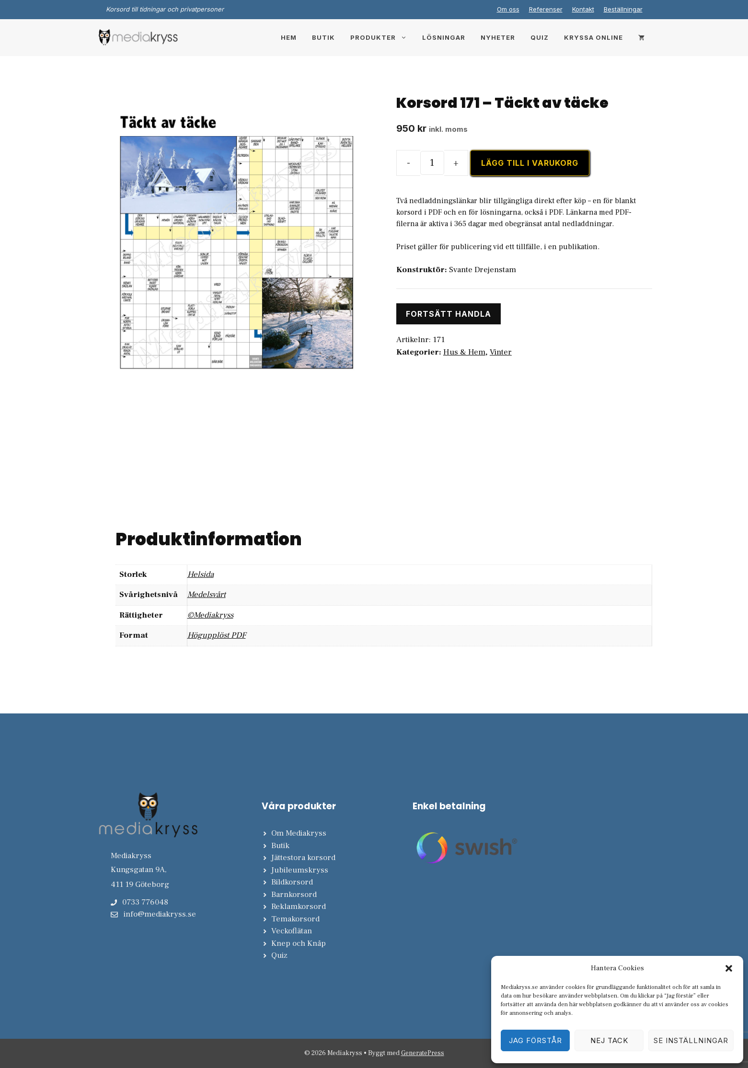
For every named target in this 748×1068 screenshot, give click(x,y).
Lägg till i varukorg (529, 163)
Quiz (539, 37)
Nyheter (498, 37)
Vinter (501, 352)
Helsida (200, 574)
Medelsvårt (206, 594)
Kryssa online (593, 37)
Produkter (382, 37)
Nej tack (609, 1040)
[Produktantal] (432, 163)
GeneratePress (422, 1053)
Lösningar (443, 37)
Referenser (546, 9)
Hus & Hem (464, 352)
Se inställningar (691, 1040)
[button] (729, 968)
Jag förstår (535, 1040)
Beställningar (623, 9)
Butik (323, 37)
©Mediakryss (210, 615)
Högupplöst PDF (216, 635)
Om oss (508, 9)
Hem (289, 37)
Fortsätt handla (448, 314)
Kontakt (583, 9)
